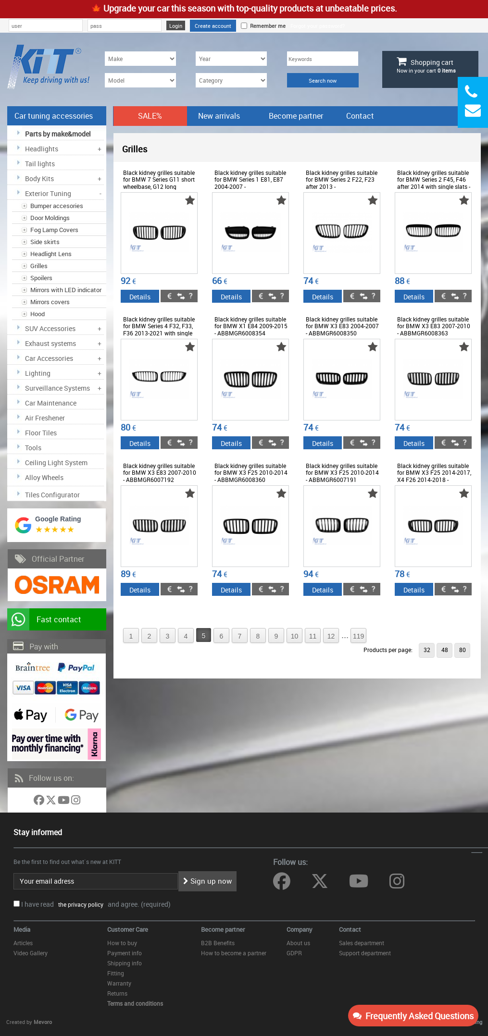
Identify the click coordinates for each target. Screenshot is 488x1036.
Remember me (266, 25)
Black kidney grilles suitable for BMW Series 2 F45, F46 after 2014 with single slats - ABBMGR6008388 (433, 183)
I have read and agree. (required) (96, 904)
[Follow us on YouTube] (64, 801)
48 (444, 650)
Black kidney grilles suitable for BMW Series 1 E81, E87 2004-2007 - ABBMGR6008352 (250, 183)
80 (462, 650)
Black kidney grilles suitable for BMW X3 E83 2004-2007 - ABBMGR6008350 (342, 326)
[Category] (231, 80)
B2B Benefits (218, 943)
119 (358, 636)
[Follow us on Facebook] (40, 801)
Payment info (124, 953)
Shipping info (124, 963)
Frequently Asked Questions (413, 1016)
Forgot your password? (317, 25)
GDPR (294, 953)
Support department (365, 953)
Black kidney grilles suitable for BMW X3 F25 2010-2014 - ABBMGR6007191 (342, 472)
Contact (360, 116)
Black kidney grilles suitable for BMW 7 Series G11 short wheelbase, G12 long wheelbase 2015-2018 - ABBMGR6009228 (159, 186)
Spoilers (41, 277)
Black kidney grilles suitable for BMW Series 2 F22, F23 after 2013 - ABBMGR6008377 (341, 183)
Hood (37, 313)
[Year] (231, 58)
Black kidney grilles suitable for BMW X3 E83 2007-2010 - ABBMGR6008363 (433, 326)
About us (298, 943)
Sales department (361, 943)
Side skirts (45, 241)
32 (427, 650)
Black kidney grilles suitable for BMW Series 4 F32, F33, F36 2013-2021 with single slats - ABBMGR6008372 (159, 329)
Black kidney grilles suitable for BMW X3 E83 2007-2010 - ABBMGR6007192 (159, 472)
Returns (117, 993)
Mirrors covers (50, 301)
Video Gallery (30, 953)
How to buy (122, 943)
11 (313, 636)
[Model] (140, 80)
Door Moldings (50, 217)
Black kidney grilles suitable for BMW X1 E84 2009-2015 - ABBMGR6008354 (251, 326)
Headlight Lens (51, 253)
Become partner (296, 116)
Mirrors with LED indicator (65, 289)
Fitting (115, 973)
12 (331, 636)
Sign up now (207, 881)
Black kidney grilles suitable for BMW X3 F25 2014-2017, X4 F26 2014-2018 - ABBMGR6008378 (434, 476)
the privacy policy (79, 904)
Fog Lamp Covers (54, 229)
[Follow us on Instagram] (75, 801)
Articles (23, 943)
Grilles (39, 265)
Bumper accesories (56, 205)
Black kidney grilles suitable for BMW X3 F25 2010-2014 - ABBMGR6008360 (251, 472)
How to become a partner (233, 953)
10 (295, 636)
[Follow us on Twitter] (52, 801)
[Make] (140, 58)
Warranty (119, 983)
